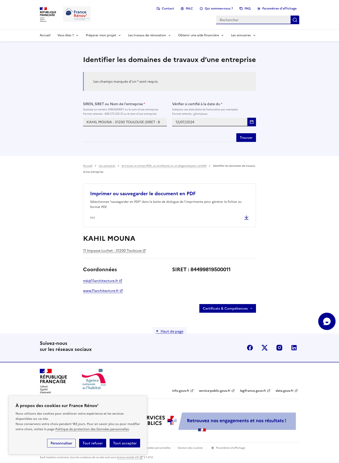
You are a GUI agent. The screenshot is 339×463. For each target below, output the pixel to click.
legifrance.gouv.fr (253, 390)
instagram (279, 347)
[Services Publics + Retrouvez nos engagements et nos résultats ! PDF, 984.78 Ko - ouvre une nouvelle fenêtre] (202, 421)
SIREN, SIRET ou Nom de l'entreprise (125, 108)
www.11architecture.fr (101, 290)
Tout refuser (93, 443)
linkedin (294, 347)
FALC (189, 8)
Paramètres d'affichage (279, 8)
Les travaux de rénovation (147, 35)
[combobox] (125, 122)
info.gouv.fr (180, 390)
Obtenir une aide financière (198, 35)
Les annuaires (241, 35)
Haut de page (172, 331)
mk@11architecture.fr (100, 280)
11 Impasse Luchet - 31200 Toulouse (112, 250)
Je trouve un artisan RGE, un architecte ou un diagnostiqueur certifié (164, 166)
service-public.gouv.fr (214, 390)
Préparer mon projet (101, 35)
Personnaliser (61, 443)
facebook (250, 347)
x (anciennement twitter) (264, 347)
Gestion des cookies (190, 448)
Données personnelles (157, 448)
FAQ (248, 8)
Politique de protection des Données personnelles (92, 429)
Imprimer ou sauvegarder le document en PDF (143, 193)
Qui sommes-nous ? (219, 8)
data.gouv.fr (285, 390)
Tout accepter (125, 443)
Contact (168, 8)
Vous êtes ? (66, 35)
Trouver (246, 137)
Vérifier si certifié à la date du (214, 108)
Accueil (45, 35)
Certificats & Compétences (225, 308)
